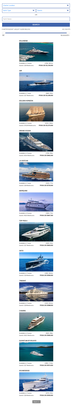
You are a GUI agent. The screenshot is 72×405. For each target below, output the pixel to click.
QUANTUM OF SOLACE (27, 341)
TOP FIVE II (23, 221)
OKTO (21, 251)
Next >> (36, 402)
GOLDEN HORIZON (26, 101)
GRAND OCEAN (25, 131)
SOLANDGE (23, 41)
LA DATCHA (23, 161)
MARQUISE (23, 191)
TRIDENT (22, 281)
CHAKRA (22, 311)
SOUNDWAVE (24, 371)
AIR (20, 71)
